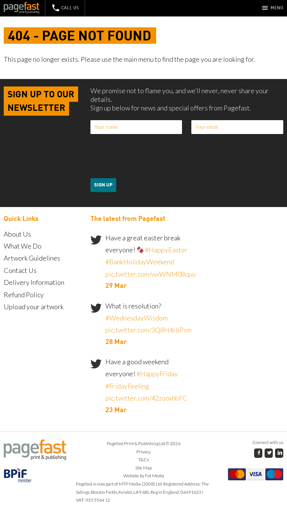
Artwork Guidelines (32, 258)
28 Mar (116, 342)
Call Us (65, 7)
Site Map (143, 468)
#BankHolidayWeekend (139, 262)
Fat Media (154, 475)
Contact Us (20, 270)
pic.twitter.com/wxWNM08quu (150, 274)
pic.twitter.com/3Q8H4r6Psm (148, 330)
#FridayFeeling (127, 386)
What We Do (22, 246)
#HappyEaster (166, 250)
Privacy (143, 451)
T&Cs (143, 459)
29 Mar (116, 286)
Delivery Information (34, 282)
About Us (17, 234)
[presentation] (147, 156)
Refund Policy (24, 294)
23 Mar (116, 410)
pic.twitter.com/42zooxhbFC (146, 398)
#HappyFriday (157, 373)
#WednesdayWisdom (136, 318)
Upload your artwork (34, 306)
